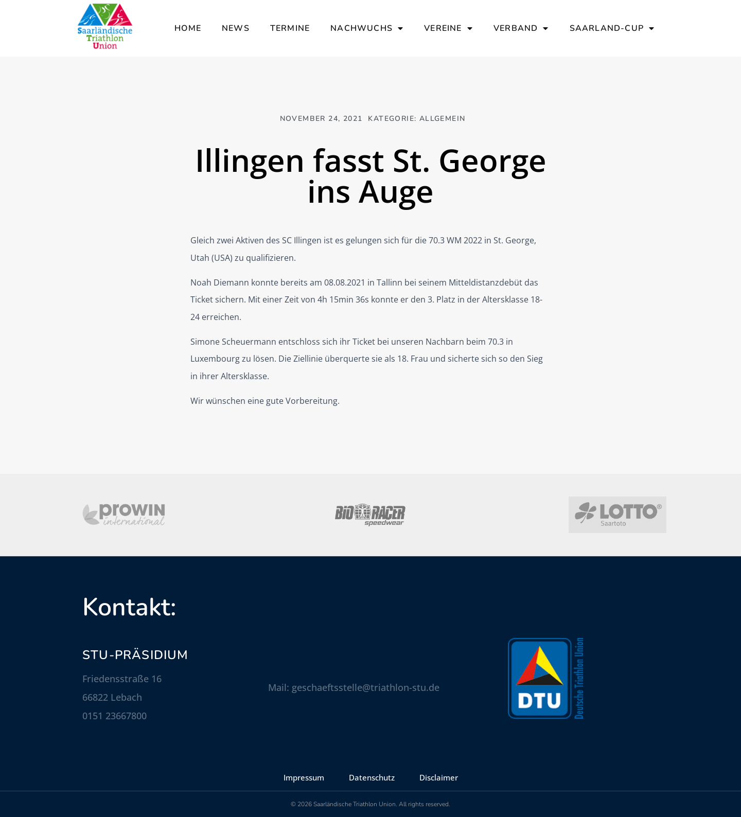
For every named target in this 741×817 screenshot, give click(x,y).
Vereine (448, 28)
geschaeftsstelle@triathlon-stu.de (365, 687)
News (236, 28)
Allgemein (442, 118)
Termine (290, 28)
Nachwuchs (366, 28)
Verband (521, 28)
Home (187, 28)
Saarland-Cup (612, 28)
